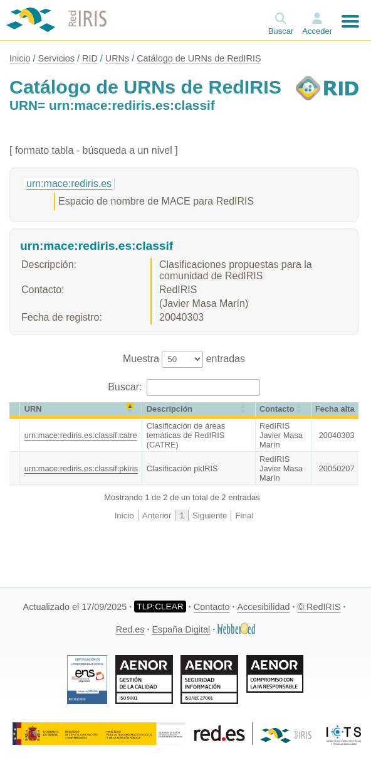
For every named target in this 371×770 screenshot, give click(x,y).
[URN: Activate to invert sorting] (81, 410)
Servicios (56, 58)
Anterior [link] (157, 515)
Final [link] (244, 515)
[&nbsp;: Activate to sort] (14, 410)
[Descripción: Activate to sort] (198, 410)
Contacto (212, 607)
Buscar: (126, 387)
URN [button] (33, 409)
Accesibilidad (263, 607)
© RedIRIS (318, 607)
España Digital (181, 629)
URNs (117, 58)
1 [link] (181, 515)
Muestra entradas (184, 358)
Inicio (20, 58)
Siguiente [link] (209, 515)
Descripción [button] (169, 409)
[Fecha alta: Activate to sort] (334, 410)
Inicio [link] (124, 515)
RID (90, 58)
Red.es (130, 629)
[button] (14, 409)
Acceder (317, 31)
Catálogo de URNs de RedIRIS (199, 58)
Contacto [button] (276, 409)
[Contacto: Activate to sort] (283, 410)
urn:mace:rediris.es (69, 183)
